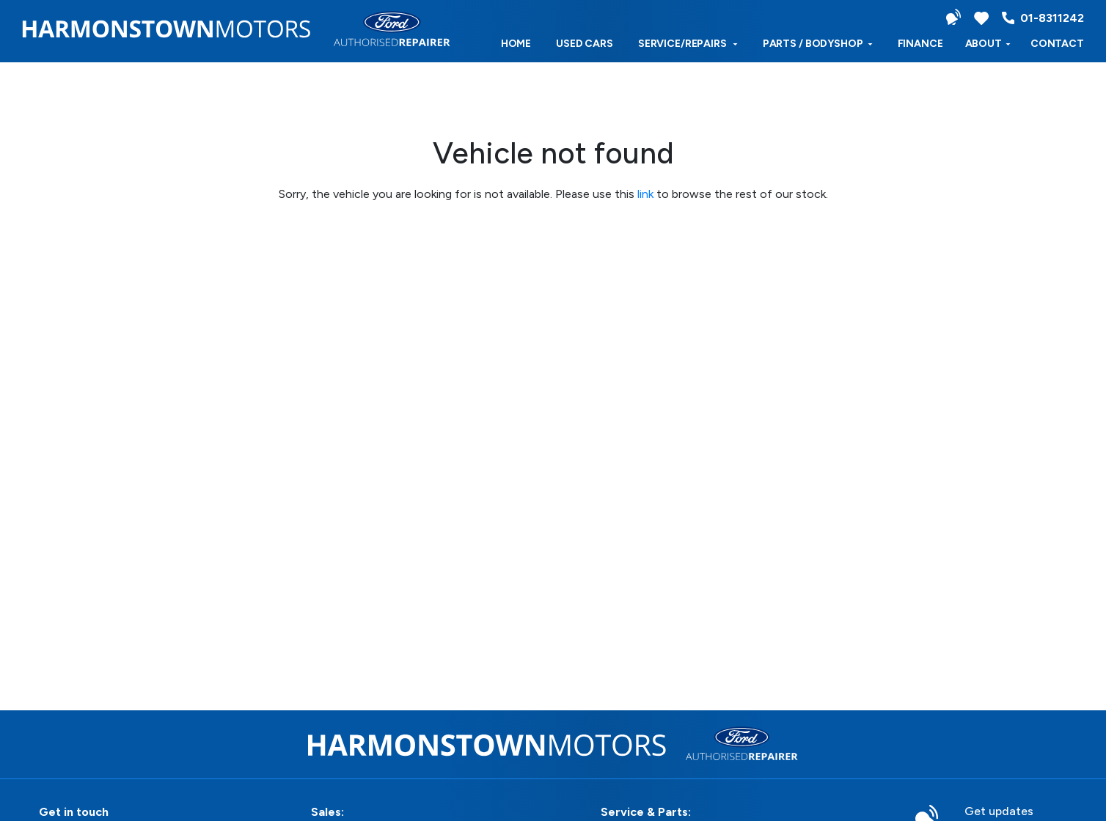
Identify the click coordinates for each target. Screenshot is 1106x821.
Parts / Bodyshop (818, 43)
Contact (1057, 43)
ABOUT (988, 43)
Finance (920, 43)
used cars (584, 43)
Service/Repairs (688, 43)
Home (516, 43)
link (645, 194)
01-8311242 (1043, 18)
